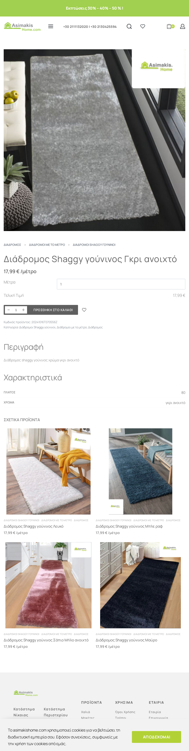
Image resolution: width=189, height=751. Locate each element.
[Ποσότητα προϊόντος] (16, 310)
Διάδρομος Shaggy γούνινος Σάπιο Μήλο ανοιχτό (46, 640)
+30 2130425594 (104, 26)
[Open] (142, 26)
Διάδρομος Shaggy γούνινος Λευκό (33, 526)
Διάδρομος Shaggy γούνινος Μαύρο (126, 640)
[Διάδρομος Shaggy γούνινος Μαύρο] (140, 585)
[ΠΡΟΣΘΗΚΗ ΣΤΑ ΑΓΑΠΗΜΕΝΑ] (84, 310)
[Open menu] (50, 26)
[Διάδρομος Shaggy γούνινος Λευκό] (48, 471)
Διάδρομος (12, 245)
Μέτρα (10, 282)
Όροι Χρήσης (125, 712)
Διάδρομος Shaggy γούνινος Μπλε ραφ (129, 526)
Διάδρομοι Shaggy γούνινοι (94, 245)
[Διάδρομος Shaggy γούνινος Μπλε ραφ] (141, 471)
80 (183, 392)
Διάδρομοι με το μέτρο (47, 245)
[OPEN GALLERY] (94, 140)
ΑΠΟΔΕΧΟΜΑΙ (156, 737)
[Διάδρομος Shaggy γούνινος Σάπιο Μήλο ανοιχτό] (48, 585)
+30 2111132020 (75, 26)
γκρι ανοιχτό (175, 402)
